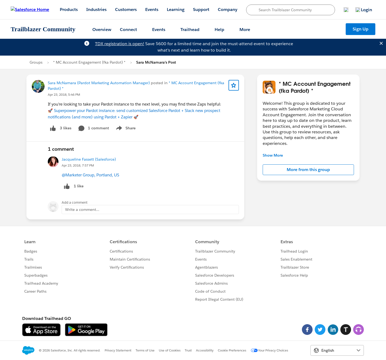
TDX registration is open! (119, 44)
